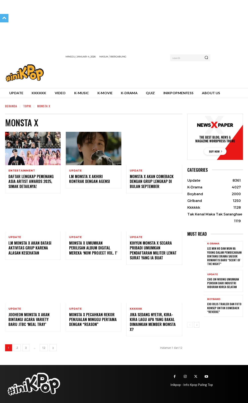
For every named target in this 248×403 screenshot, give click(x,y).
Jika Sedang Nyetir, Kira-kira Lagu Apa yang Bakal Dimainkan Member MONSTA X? (153, 322)
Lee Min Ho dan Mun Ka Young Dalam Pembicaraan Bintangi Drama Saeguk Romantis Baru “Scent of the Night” (224, 256)
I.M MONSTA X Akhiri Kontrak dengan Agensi (89, 179)
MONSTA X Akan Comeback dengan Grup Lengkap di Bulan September (152, 181)
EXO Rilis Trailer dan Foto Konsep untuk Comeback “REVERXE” (224, 308)
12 (43, 348)
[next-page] (53, 347)
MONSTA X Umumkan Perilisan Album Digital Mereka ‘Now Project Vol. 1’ (93, 248)
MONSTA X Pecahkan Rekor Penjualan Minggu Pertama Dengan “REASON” (93, 319)
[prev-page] (190, 325)
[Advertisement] (142, 72)
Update (75, 170)
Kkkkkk (136, 309)
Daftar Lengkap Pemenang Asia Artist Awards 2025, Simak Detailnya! (31, 181)
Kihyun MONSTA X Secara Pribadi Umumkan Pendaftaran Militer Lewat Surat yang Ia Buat (153, 250)
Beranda (11, 106)
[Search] (206, 57)
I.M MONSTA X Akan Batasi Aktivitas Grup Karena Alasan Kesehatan (29, 248)
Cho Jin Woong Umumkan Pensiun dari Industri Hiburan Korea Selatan (223, 283)
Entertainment (21, 170)
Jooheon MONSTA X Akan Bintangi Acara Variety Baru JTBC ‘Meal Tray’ (28, 319)
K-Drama (213, 243)
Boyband (213, 299)
